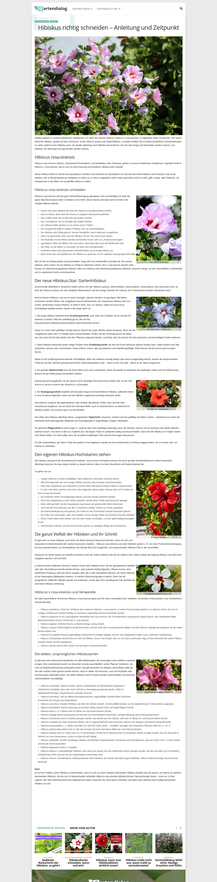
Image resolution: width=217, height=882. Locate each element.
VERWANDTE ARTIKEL (51, 828)
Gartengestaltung (108, 9)
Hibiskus (54, 21)
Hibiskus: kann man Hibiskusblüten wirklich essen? (108, 862)
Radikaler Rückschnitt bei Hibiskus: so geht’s (48, 862)
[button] (181, 8)
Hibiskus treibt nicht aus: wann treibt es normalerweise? (139, 862)
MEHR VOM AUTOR (82, 828)
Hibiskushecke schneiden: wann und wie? (78, 862)
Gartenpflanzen (82, 9)
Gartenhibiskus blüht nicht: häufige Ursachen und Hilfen (168, 862)
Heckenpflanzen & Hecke (78, 857)
